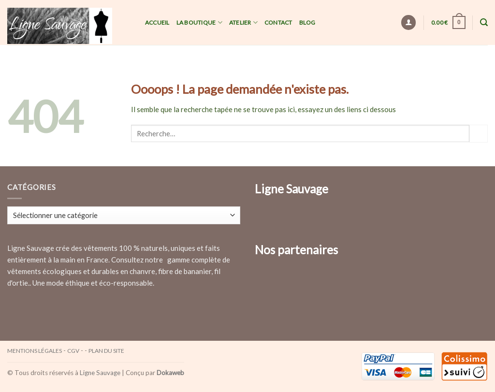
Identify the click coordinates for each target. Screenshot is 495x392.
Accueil (157, 22)
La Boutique (199, 22)
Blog (307, 22)
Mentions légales (34, 350)
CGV (73, 350)
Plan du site (106, 350)
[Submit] (478, 134)
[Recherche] (484, 22)
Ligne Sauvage (100, 373)
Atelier (243, 22)
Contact (278, 22)
